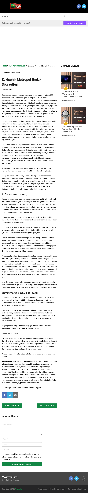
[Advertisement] (44, 47)
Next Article (47, 405)
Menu (6, 16)
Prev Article (12, 405)
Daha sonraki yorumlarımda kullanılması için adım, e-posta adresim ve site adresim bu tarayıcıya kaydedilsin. (21, 457)
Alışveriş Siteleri (12, 72)
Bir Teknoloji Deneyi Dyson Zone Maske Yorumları (72, 129)
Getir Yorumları (75, 23)
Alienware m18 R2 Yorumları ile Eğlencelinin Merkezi (72, 94)
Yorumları (10, 477)
